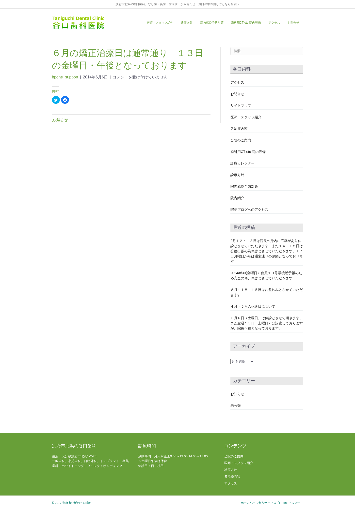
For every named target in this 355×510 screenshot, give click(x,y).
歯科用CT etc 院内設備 (246, 22)
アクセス (274, 22)
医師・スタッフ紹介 (160, 22)
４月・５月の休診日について (252, 306)
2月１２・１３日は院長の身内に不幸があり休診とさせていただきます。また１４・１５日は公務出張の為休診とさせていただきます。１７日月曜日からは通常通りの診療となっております (266, 251)
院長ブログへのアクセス (249, 209)
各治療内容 (239, 129)
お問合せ (293, 22)
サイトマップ (240, 105)
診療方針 (187, 22)
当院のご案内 (240, 140)
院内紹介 (237, 198)
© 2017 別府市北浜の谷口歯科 (72, 503)
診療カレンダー (242, 163)
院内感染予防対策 (212, 22)
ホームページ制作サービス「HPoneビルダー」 (272, 503)
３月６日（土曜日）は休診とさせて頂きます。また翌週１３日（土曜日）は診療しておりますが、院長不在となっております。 (266, 323)
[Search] (266, 51)
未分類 (235, 405)
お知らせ (60, 120)
